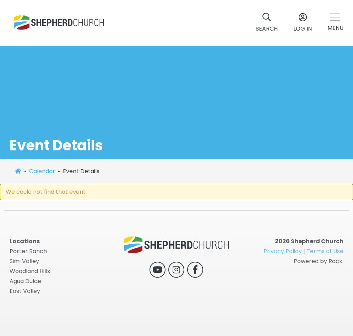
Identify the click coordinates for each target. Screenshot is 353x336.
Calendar (42, 171)
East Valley (25, 291)
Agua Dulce (25, 281)
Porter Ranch (28, 251)
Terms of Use (324, 251)
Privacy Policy (283, 251)
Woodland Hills (30, 271)
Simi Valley (24, 261)
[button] (335, 22)
